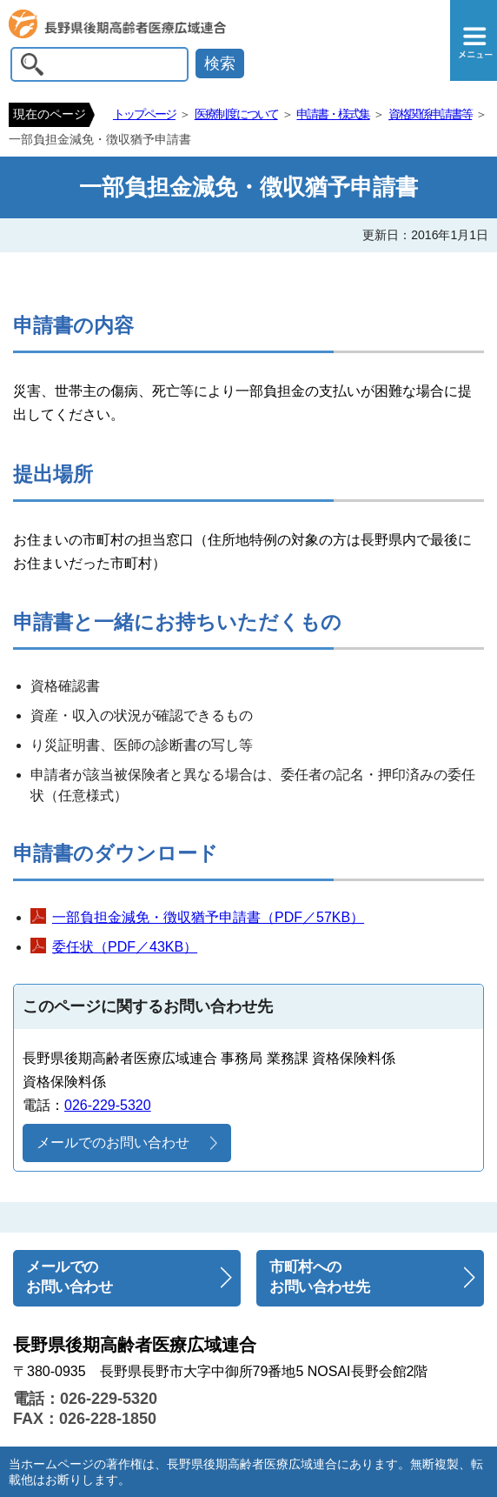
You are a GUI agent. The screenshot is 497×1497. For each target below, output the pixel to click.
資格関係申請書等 (430, 114)
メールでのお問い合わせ (112, 1142)
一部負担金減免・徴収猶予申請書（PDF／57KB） (208, 917)
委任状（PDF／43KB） (124, 946)
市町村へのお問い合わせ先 (319, 1277)
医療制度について (236, 114)
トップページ (144, 114)
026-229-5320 (107, 1105)
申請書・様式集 (332, 114)
